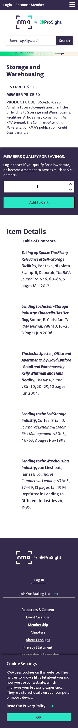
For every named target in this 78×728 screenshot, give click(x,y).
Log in (7, 165)
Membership (38, 625)
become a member (22, 170)
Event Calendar (38, 617)
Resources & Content (38, 610)
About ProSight (38, 640)
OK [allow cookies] (39, 717)
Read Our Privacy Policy (26, 706)
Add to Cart (39, 202)
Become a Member (29, 5)
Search (64, 41)
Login (7, 5)
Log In (39, 580)
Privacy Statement (38, 647)
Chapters (38, 632)
